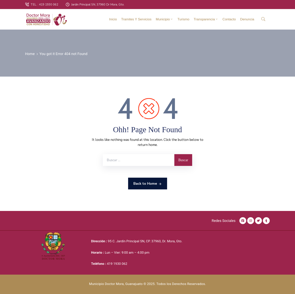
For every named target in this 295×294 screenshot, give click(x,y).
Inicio (113, 19)
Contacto (229, 19)
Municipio (164, 19)
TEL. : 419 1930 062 (44, 4)
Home (30, 54)
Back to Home (147, 183)
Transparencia (206, 19)
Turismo (183, 19)
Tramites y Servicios (136, 19)
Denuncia (247, 19)
